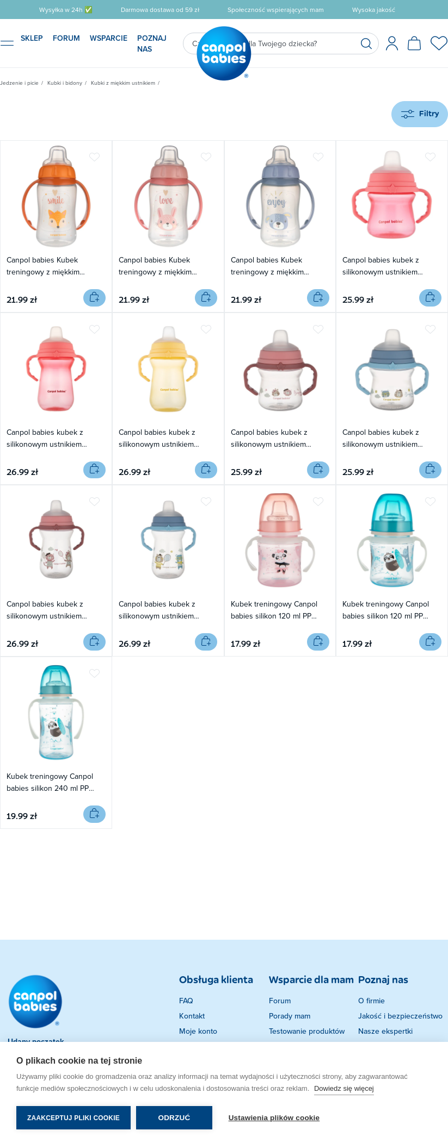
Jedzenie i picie (19, 82)
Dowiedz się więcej (344, 1088)
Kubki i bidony (64, 82)
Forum (280, 1000)
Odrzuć (174, 1118)
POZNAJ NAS (152, 43)
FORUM (66, 38)
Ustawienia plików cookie (274, 1118)
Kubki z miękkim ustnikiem (123, 82)
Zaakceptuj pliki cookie (73, 1118)
